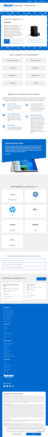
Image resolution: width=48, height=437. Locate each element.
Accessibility (6, 352)
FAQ (4, 330)
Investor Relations (7, 365)
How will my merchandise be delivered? (13, 267)
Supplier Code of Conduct (9, 356)
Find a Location (35, 40)
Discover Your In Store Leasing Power (17, 41)
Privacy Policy (6, 349)
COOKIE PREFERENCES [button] (17, 434)
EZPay (5, 338)
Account (42, 1)
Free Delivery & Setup (8, 343)
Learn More (7, 154)
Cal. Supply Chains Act (8, 354)
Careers (30, 1)
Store (35, 1)
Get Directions (6, 298)
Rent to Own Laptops (7, 317)
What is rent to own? (30, 5)
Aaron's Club (6, 336)
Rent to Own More (7, 315)
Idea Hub (5, 347)
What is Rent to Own (8, 332)
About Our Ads (7, 369)
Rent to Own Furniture (8, 310)
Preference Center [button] (41, 431)
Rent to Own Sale (7, 319)
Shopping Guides (18, 5)
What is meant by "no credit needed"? (12, 264)
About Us (5, 363)
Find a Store (41, 278)
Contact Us (6, 326)
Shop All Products (7, 321)
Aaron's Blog (6, 367)
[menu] (24, 4)
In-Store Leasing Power (8, 334)
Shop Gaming (7, 41)
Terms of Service (7, 351)
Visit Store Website (7, 296)
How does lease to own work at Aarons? (13, 260)
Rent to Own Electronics (8, 312)
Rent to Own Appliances (8, 313)
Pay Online (6, 328)
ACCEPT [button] (33, 434)
